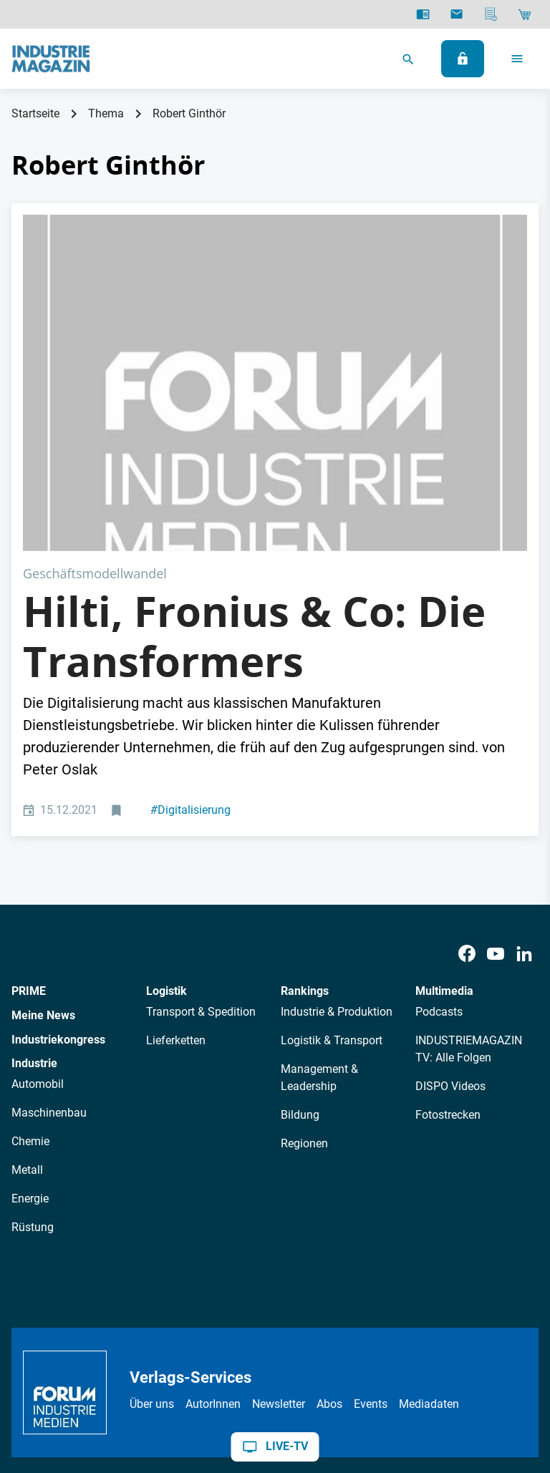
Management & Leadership (319, 909)
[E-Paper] (423, 14)
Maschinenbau (49, 944)
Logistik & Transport (331, 872)
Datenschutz (72, 1360)
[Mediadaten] (491, 14)
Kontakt (236, 1360)
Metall (27, 1001)
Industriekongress (58, 871)
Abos (329, 1236)
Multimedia (444, 823)
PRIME (28, 823)
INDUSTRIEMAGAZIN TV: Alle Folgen (468, 880)
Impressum (177, 1360)
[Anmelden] (462, 58)
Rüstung (32, 1059)
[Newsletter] (457, 14)
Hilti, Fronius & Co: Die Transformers (254, 468)
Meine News (43, 847)
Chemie (30, 973)
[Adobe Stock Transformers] (275, 299)
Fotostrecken (448, 946)
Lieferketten (176, 872)
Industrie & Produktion (336, 843)
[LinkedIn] (524, 785)
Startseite (35, 113)
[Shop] (525, 14)
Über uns (152, 1236)
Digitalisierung (190, 642)
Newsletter (278, 1236)
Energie (30, 1030)
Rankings (305, 823)
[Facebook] (467, 785)
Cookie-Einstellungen (320, 1360)
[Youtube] (495, 785)
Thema (106, 113)
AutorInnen (213, 1236)
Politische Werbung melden (453, 1360)
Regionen (304, 975)
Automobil (37, 916)
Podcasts (439, 843)
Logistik (166, 823)
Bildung (300, 946)
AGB (126, 1360)
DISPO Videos (450, 918)
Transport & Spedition (201, 843)
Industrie (34, 896)
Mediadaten (429, 1236)
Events (370, 1236)
